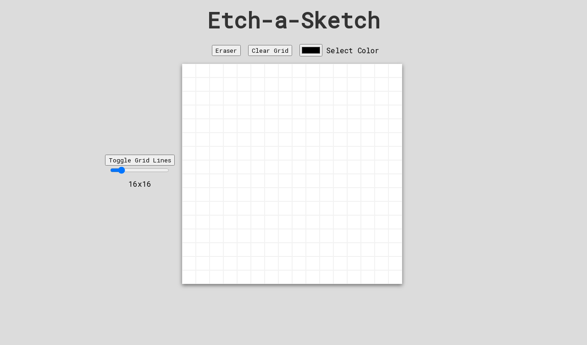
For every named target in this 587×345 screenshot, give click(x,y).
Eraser (226, 50)
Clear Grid (270, 50)
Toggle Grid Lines (140, 160)
